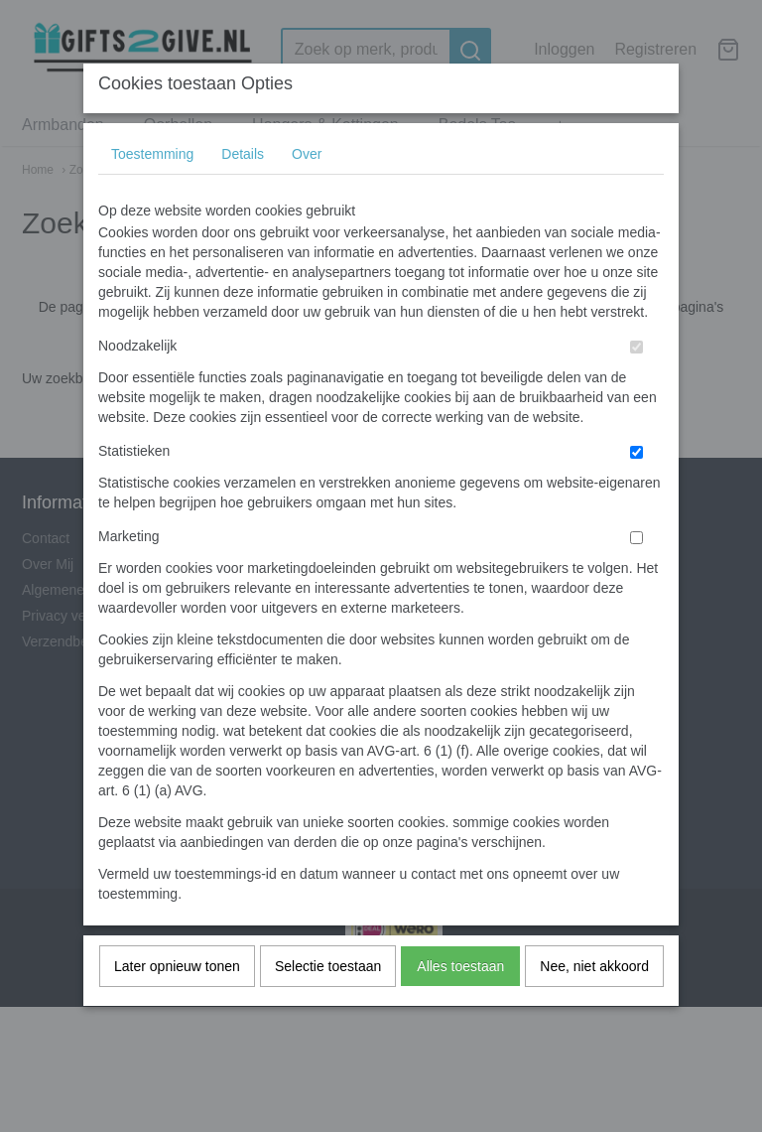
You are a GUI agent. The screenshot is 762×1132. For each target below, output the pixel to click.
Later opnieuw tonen (177, 1005)
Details (242, 193)
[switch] (636, 385)
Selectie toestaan (328, 1005)
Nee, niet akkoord (594, 1005)
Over (306, 193)
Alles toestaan (460, 1005)
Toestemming (152, 193)
